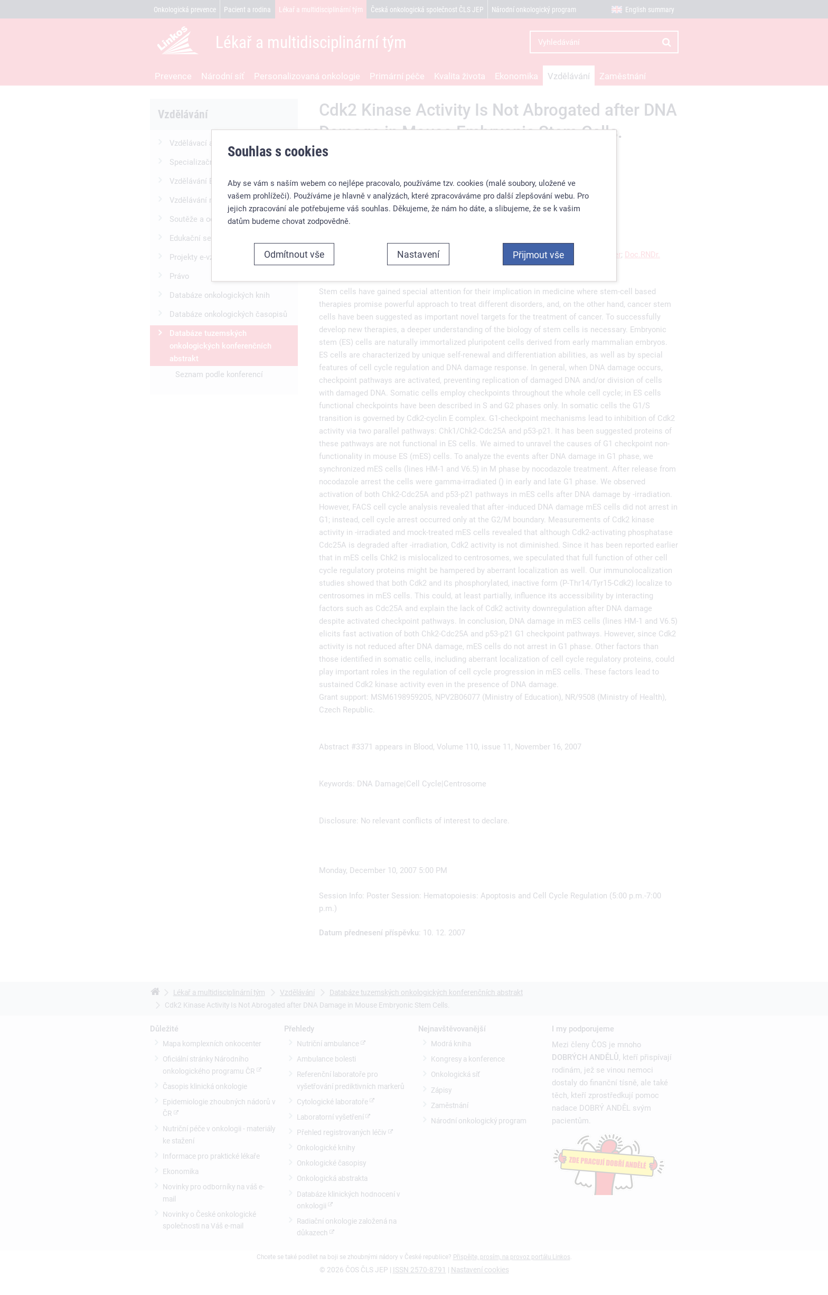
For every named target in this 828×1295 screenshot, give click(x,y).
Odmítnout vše (294, 253)
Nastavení (418, 253)
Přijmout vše (538, 254)
